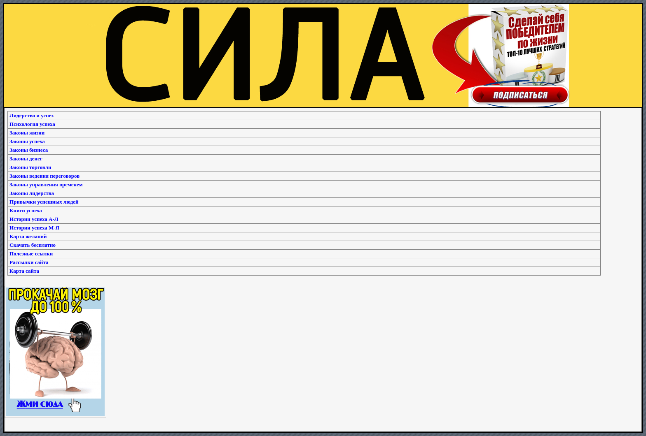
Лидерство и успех (31, 115)
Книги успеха (25, 210)
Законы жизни (26, 133)
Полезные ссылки (31, 253)
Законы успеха (27, 141)
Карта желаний (28, 236)
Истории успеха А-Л (33, 219)
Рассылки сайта (29, 262)
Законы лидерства (31, 193)
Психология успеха (32, 124)
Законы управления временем (46, 184)
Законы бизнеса (28, 150)
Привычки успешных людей (43, 202)
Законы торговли (30, 167)
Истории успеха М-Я (34, 228)
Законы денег (25, 158)
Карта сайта (24, 271)
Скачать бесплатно (32, 245)
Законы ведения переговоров (44, 176)
